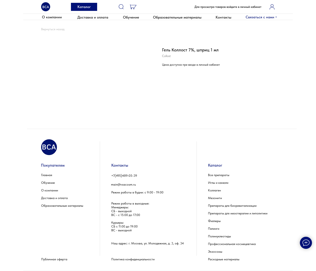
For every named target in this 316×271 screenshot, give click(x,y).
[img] (45, 6)
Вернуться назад (52, 29)
